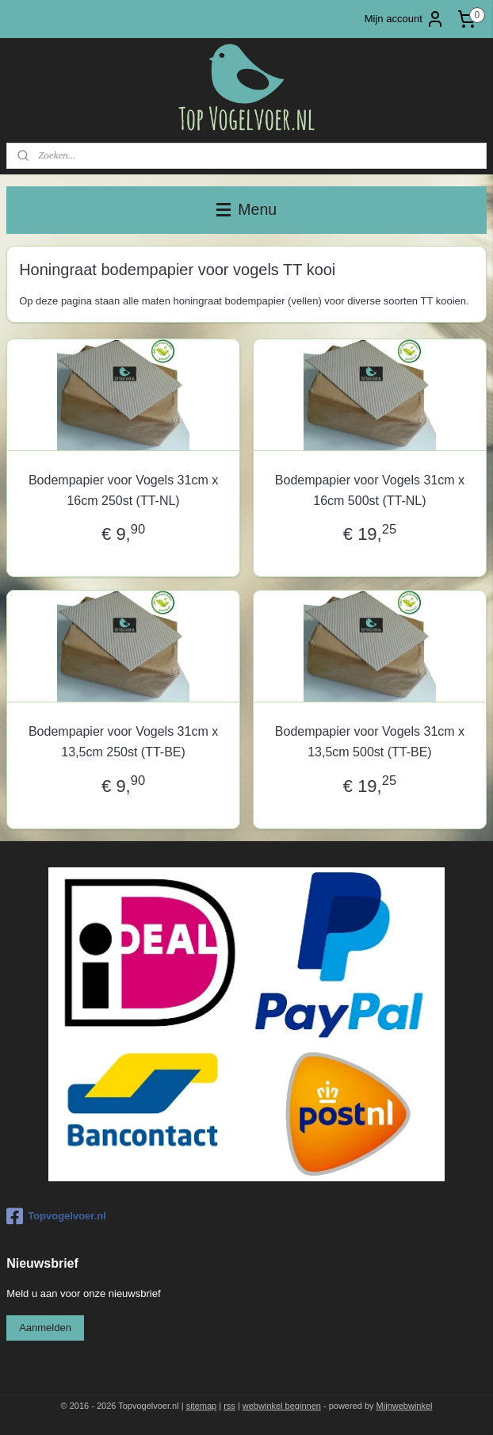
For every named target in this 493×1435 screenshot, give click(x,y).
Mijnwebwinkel (404, 1405)
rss (229, 1405)
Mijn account (405, 19)
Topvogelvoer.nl (56, 1216)
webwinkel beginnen (282, 1405)
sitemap (201, 1405)
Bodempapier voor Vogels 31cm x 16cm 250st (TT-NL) (123, 490)
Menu (246, 209)
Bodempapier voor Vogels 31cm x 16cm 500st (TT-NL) (369, 490)
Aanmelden (45, 1328)
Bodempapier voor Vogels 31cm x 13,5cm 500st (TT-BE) (369, 742)
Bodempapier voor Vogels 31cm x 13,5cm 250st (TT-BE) (123, 742)
